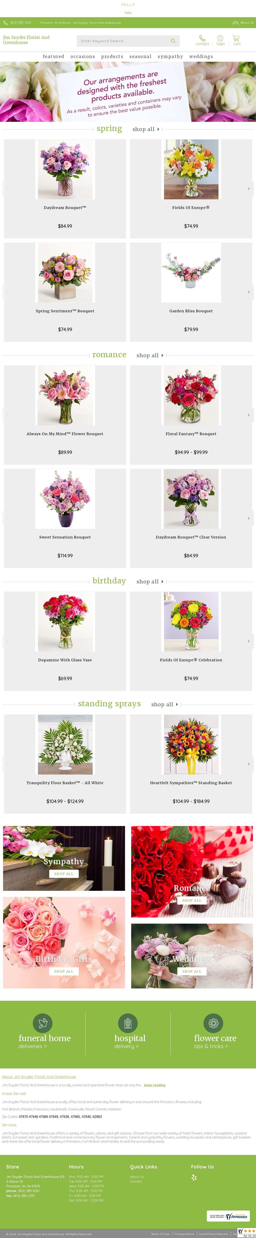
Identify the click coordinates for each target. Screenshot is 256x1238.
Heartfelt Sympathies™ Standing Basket (191, 782)
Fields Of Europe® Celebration (191, 660)
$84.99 (65, 226)
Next (249, 188)
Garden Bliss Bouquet (191, 311)
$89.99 (65, 452)
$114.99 (65, 555)
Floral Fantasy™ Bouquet (191, 433)
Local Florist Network (213, 1234)
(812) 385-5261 (20, 23)
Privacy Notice (184, 1234)
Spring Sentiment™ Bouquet (65, 311)
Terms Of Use (160, 1234)
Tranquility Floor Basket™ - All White (65, 782)
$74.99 (191, 226)
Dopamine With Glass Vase (65, 660)
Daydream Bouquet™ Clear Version (191, 537)
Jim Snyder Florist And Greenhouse (26, 40)
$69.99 (65, 678)
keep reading (154, 1085)
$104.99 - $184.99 (191, 801)
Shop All (144, 129)
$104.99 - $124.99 (65, 801)
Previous (6, 188)
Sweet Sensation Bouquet (65, 537)
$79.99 (191, 329)
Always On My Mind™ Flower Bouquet (65, 433)
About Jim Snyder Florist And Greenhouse (39, 1076)
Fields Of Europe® (191, 207)
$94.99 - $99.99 (191, 452)
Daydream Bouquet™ (65, 207)
